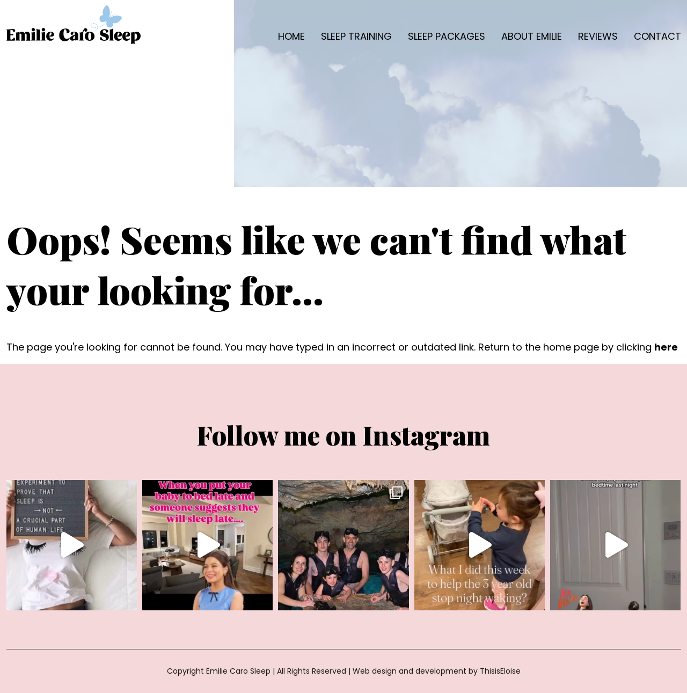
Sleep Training (356, 36)
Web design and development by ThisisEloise (437, 671)
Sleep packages (446, 36)
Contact (657, 36)
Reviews (598, 36)
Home (291, 36)
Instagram (426, 435)
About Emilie (531, 36)
